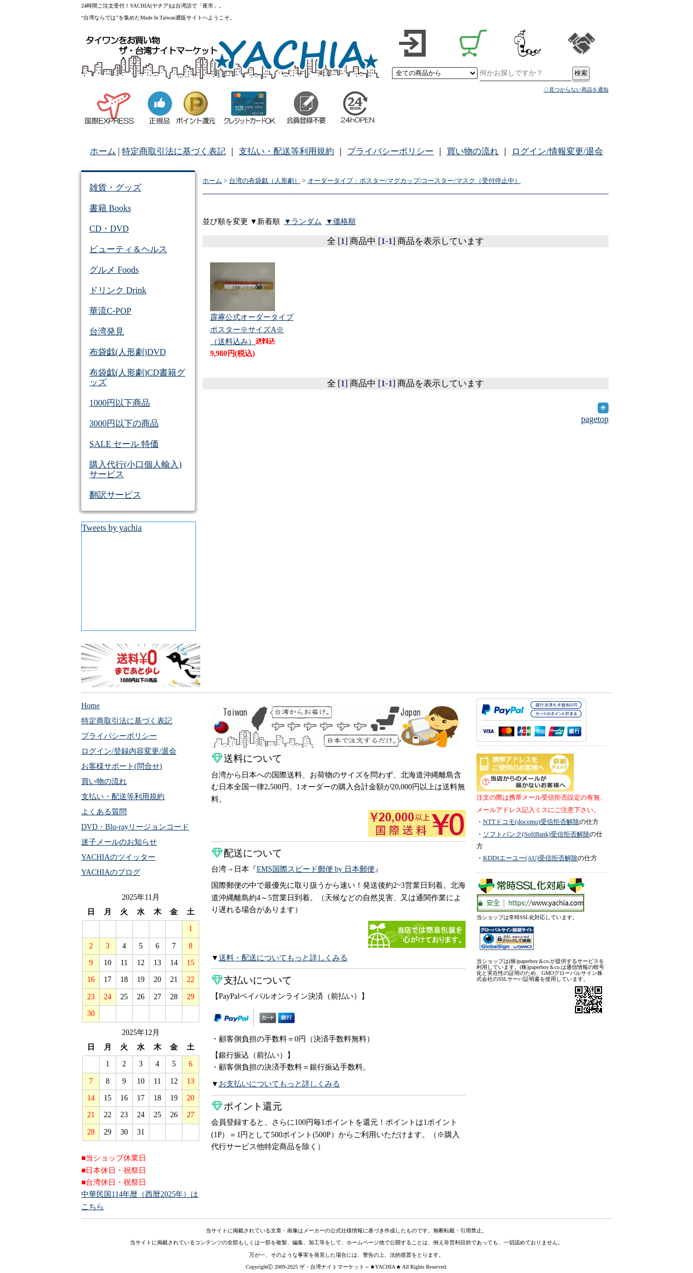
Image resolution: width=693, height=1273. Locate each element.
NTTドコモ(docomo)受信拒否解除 (531, 822)
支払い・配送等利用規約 (286, 151)
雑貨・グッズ (115, 187)
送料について (246, 758)
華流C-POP (110, 310)
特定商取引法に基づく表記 (174, 151)
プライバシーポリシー (390, 151)
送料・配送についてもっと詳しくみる (283, 958)
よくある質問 (104, 812)
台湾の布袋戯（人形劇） (264, 180)
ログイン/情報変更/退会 (557, 151)
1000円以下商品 (119, 402)
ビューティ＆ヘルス (128, 249)
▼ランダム (303, 221)
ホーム (103, 151)
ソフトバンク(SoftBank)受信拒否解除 (536, 834)
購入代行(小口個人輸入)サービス (135, 469)
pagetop (595, 415)
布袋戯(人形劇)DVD (127, 352)
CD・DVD (109, 228)
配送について (246, 853)
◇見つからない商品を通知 (576, 90)
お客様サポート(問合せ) (121, 766)
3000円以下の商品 (124, 423)
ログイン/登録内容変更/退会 (128, 751)
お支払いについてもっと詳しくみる (279, 1084)
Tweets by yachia (112, 527)
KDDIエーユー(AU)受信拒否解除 (530, 858)
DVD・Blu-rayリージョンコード (135, 827)
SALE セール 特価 (124, 443)
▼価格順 (340, 221)
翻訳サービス (115, 494)
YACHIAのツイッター (118, 857)
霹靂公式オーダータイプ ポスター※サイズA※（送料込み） (251, 329)
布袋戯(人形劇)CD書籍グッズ (137, 377)
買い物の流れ (473, 151)
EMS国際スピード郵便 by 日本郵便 (316, 869)
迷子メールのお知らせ (119, 842)
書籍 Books (110, 208)
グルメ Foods (114, 269)
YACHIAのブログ (110, 872)
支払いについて (251, 980)
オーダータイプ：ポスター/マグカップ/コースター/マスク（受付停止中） (414, 180)
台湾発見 (106, 331)
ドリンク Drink (117, 290)
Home (90, 706)
